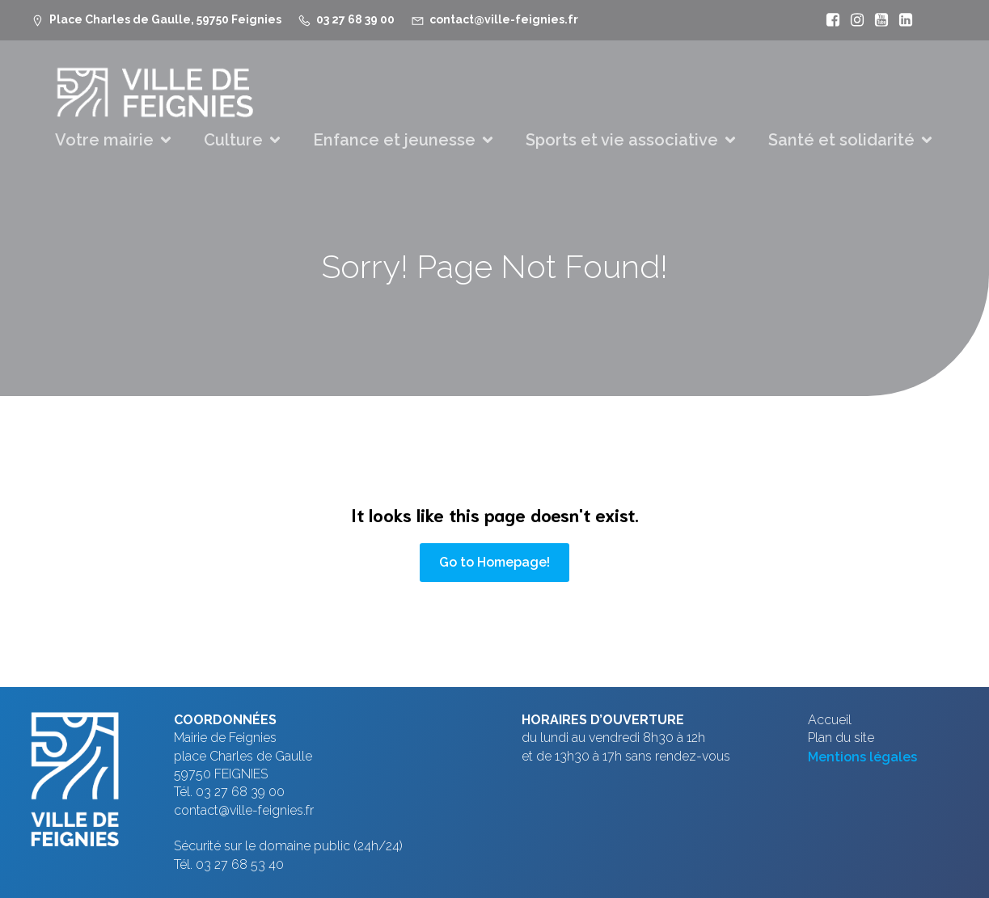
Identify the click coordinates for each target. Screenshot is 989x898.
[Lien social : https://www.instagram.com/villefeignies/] (853, 20)
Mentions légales (862, 757)
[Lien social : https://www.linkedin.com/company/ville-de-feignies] (902, 20)
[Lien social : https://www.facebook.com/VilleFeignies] (829, 20)
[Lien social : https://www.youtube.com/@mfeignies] (877, 20)
